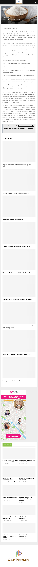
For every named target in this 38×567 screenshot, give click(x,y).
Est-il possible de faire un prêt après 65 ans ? (27, 461)
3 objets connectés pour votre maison (10, 498)
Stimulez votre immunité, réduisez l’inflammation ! (17, 273)
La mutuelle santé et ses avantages (13, 219)
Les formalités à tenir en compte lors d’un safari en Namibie (9, 536)
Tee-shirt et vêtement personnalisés (24, 535)
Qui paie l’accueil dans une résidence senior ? (16, 193)
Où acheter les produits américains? (25, 517)
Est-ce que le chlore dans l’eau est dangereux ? (10, 517)
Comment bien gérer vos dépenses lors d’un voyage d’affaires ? (26, 499)
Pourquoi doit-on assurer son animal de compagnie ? (18, 299)
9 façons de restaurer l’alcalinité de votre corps (16, 246)
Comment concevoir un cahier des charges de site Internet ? (10, 461)
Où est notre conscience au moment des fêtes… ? (17, 354)
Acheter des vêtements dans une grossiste (26, 479)
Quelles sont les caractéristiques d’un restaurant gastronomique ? (10, 480)
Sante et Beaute (6, 17)
